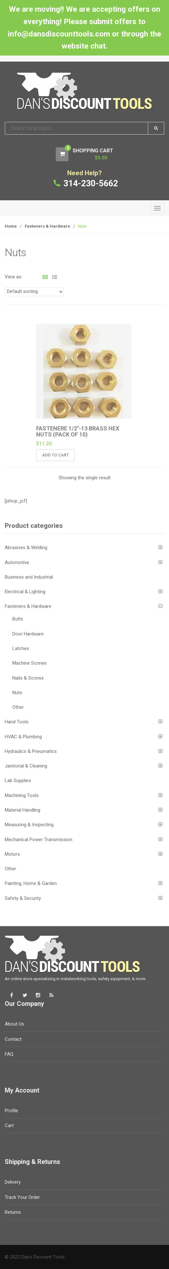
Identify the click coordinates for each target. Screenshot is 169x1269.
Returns (13, 1212)
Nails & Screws (28, 678)
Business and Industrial (29, 577)
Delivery (13, 1182)
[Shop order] (34, 291)
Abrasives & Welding (26, 547)
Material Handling (22, 810)
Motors (12, 854)
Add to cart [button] (55, 458)
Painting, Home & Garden (31, 883)
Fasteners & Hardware (47, 226)
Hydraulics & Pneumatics (31, 751)
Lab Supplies (18, 780)
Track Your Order (22, 1197)
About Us (14, 1024)
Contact (13, 1039)
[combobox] (84, 128)
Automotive (17, 562)
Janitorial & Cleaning (26, 766)
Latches (20, 648)
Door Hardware (28, 634)
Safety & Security (23, 898)
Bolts (17, 619)
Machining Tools (22, 795)
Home (11, 226)
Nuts (17, 692)
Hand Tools (17, 722)
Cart (9, 1125)
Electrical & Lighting (25, 592)
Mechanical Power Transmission (38, 839)
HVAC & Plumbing (23, 737)
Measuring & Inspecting (29, 824)
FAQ (9, 1054)
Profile (11, 1110)
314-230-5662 (90, 183)
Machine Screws (29, 663)
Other (18, 707)
